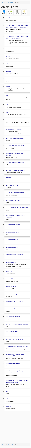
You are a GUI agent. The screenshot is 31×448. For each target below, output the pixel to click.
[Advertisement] (15, 427)
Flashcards (10, 2)
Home (3, 2)
